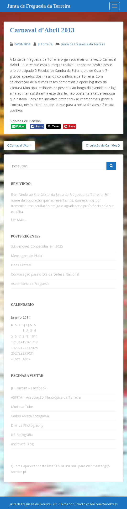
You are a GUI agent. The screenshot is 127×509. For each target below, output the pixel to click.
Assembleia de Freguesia (30, 283)
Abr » (27, 359)
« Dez (15, 359)
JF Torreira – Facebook (28, 388)
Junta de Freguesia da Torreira (38, 6)
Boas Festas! (21, 265)
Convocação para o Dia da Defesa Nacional (45, 274)
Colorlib (79, 504)
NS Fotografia (22, 434)
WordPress (109, 504)
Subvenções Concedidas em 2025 (37, 246)
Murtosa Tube (22, 406)
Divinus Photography (27, 425)
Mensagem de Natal (26, 255)
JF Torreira (45, 44)
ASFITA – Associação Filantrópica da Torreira (46, 397)
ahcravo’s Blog (22, 444)
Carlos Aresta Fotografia (30, 416)
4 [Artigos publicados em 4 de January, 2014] (35, 330)
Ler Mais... (18, 219)
